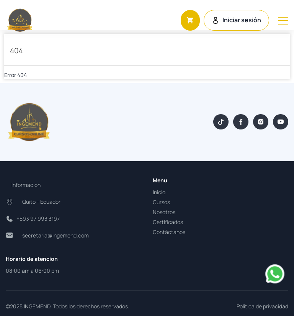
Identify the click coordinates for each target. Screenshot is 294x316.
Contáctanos (169, 232)
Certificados (168, 222)
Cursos (161, 202)
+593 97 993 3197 (38, 218)
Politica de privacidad (262, 306)
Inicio (159, 192)
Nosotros (164, 212)
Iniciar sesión (236, 20)
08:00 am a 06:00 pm (32, 270)
